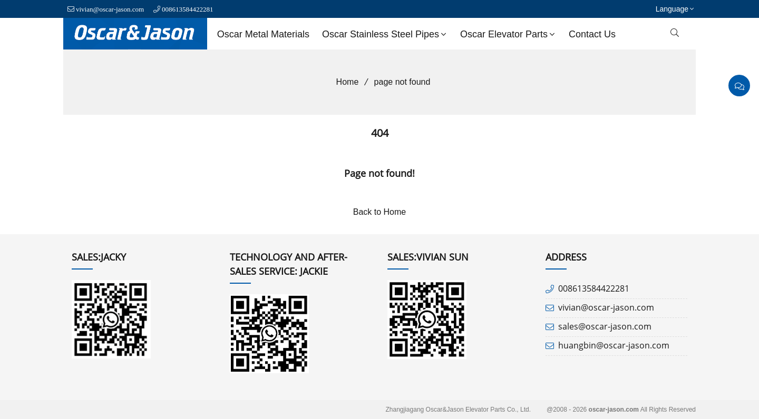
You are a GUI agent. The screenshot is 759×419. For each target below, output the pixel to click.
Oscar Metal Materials (263, 34)
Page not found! (379, 173)
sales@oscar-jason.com (604, 326)
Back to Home (379, 211)
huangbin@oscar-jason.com (613, 345)
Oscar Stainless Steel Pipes (385, 34)
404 (379, 133)
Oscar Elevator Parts (508, 34)
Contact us (592, 34)
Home (344, 81)
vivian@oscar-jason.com (110, 9)
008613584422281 (187, 9)
